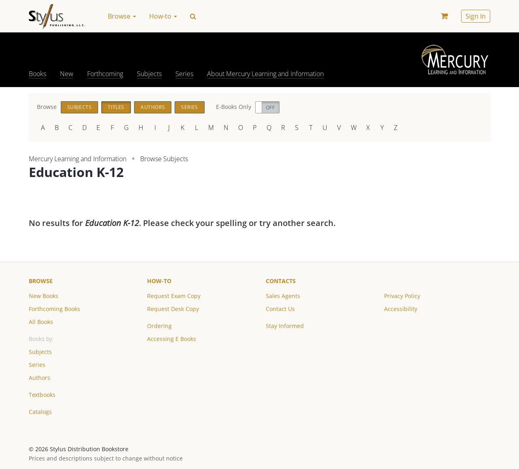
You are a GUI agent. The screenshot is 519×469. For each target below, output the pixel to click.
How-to (159, 281)
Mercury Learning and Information (77, 158)
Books (37, 73)
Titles (116, 107)
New (66, 73)
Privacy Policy (402, 296)
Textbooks (42, 395)
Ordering (159, 326)
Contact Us (280, 309)
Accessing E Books (171, 339)
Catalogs (40, 412)
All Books (41, 322)
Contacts (281, 281)
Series (184, 73)
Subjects (149, 73)
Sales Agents (283, 296)
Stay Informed (285, 326)
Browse (41, 281)
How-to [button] (163, 16)
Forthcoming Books (54, 309)
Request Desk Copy (173, 309)
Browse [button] (122, 16)
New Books (43, 296)
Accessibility (400, 309)
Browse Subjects (164, 158)
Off (270, 107)
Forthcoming (105, 73)
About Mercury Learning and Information (265, 73)
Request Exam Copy (174, 296)
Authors (153, 107)
